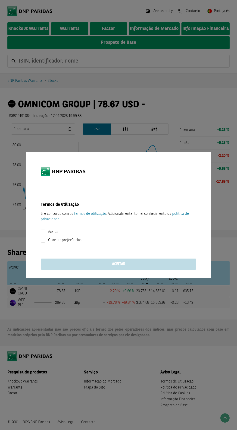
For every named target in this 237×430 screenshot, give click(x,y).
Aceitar (53, 232)
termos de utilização (90, 214)
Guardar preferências (64, 240)
